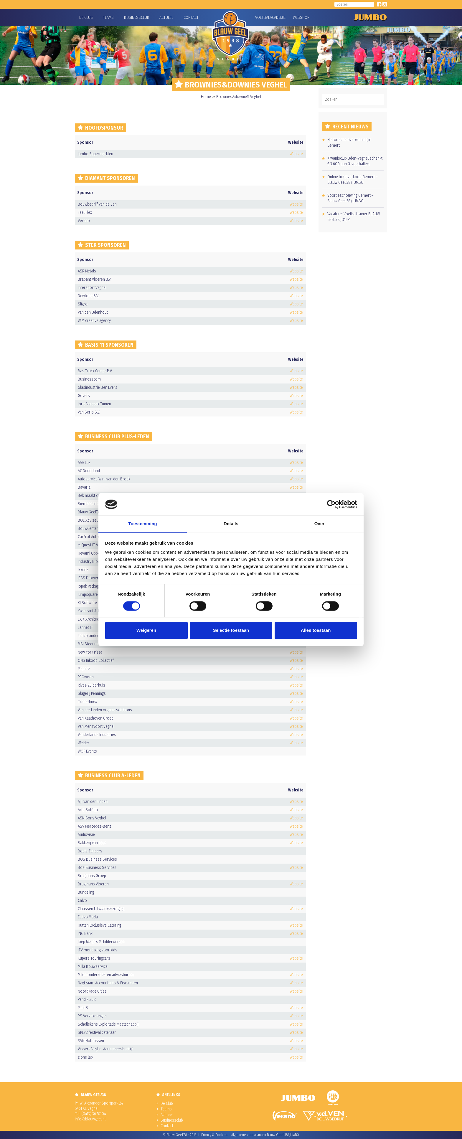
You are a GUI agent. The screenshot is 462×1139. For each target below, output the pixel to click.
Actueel (166, 17)
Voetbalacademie (262, 17)
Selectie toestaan (231, 630)
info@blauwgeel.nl (90, 1119)
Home (206, 96)
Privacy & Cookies (214, 1135)
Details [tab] (231, 523)
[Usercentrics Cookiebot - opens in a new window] (331, 504)
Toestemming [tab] (142, 523)
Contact (191, 17)
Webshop (300, 17)
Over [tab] (319, 523)
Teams (108, 17)
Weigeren (146, 630)
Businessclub (136, 17)
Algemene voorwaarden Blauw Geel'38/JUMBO (265, 1135)
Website (296, 153)
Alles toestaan (316, 630)
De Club (86, 17)
